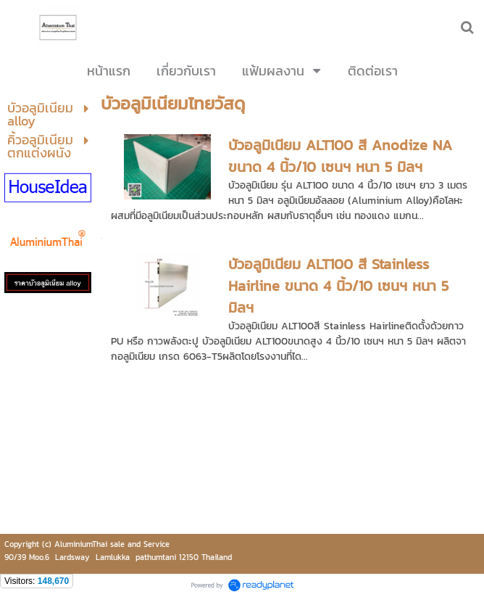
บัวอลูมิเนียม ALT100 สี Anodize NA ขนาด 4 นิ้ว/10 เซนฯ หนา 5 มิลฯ (340, 156)
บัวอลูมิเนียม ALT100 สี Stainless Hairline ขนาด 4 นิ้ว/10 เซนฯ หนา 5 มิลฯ (338, 285)
